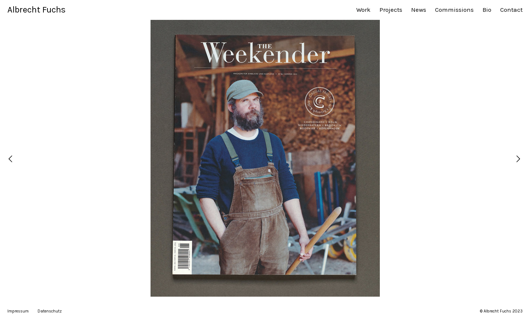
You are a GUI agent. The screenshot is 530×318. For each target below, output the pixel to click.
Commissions (454, 9)
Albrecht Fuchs (36, 9)
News (418, 9)
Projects (390, 9)
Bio (487, 9)
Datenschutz (50, 311)
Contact (511, 9)
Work (363, 9)
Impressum (18, 311)
